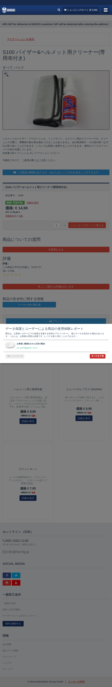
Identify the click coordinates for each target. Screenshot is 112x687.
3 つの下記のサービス (27, 348)
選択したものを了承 (15, 356)
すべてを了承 (97, 356)
